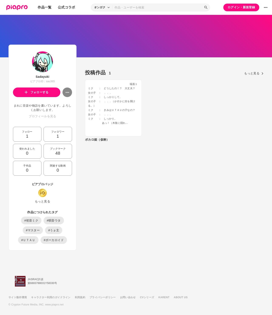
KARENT (164, 297)
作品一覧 (44, 7)
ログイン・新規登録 (241, 7)
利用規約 (80, 297)
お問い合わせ (128, 297)
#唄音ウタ (54, 220)
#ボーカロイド (54, 240)
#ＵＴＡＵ (28, 240)
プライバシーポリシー (102, 297)
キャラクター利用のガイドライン (50, 297)
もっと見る (42, 201)
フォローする (37, 92)
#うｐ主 (53, 230)
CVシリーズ (147, 297)
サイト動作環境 (17, 297)
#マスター (33, 230)
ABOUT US (181, 297)
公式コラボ (66, 7)
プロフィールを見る (42, 116)
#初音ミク (31, 220)
